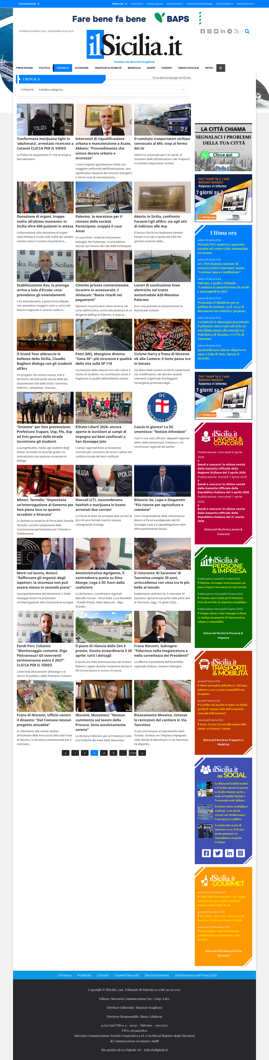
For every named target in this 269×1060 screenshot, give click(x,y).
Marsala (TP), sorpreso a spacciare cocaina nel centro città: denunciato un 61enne (223, 248)
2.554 (132, 753)
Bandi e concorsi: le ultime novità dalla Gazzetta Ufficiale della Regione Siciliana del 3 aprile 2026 (222, 468)
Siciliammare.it (175, 3)
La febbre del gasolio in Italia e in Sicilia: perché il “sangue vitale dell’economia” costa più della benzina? (223, 709)
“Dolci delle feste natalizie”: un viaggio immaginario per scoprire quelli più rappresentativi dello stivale (222, 901)
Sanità (151, 67)
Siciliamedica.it (224, 3)
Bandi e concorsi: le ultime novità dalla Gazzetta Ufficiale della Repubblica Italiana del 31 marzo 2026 (221, 515)
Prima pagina (24, 67)
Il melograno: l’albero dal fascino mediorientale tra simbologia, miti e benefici (219, 935)
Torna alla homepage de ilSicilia (171, 77)
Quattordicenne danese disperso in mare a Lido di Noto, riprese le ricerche (222, 354)
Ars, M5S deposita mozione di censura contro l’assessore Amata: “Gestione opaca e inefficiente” (221, 268)
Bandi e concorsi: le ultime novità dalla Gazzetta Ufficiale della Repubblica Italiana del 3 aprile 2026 (223, 488)
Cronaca (63, 67)
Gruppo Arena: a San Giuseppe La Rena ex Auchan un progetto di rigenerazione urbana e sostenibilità (222, 617)
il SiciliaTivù (137, 3)
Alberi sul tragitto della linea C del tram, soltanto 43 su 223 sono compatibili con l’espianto (223, 690)
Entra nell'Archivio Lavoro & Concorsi (223, 532)
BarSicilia (134, 67)
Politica (44, 67)
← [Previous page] (66, 753)
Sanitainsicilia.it (245, 3)
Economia (82, 67)
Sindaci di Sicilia (188, 67)
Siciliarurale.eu (155, 3)
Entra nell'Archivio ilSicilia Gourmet (223, 953)
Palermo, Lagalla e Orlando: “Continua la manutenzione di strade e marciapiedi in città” (223, 287)
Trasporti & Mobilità (108, 67)
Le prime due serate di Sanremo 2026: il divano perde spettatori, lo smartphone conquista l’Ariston (229, 833)
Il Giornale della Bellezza (199, 3)
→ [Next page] (142, 753)
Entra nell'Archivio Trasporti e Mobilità (223, 742)
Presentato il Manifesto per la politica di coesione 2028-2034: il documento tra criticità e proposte (221, 306)
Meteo (209, 67)
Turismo (166, 67)
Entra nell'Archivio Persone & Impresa (223, 635)
